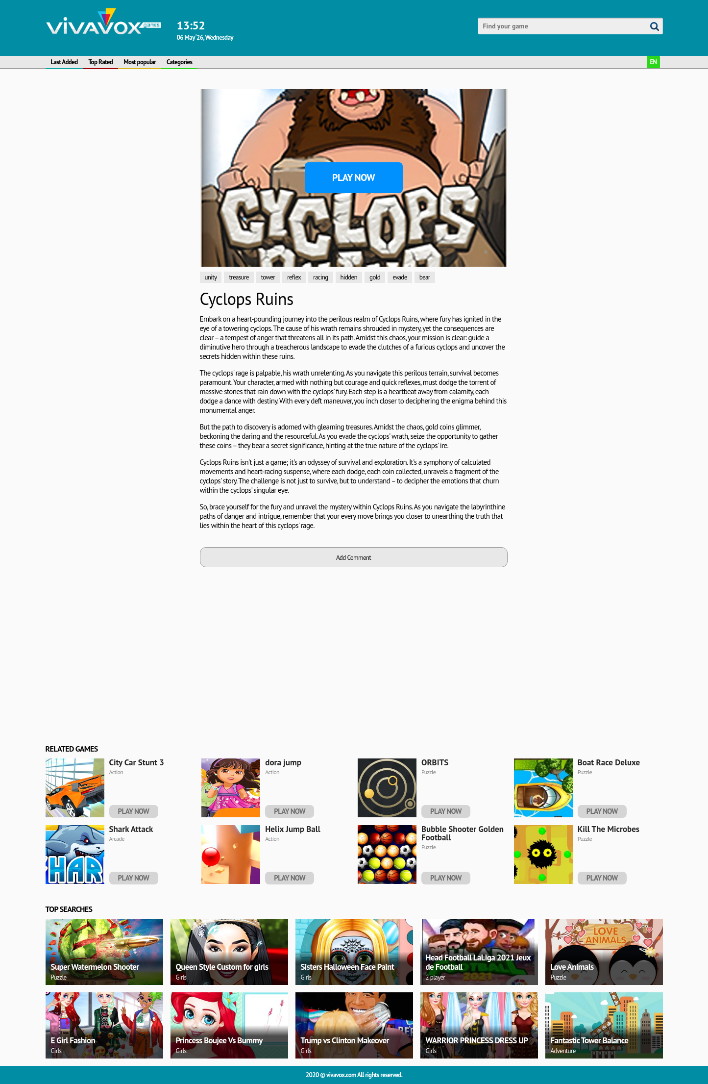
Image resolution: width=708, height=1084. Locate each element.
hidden (349, 277)
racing (320, 277)
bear (424, 277)
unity (211, 277)
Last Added (64, 62)
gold (374, 277)
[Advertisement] (119, 150)
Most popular (139, 62)
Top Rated (101, 62)
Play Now (353, 177)
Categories (179, 62)
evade (399, 277)
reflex (294, 277)
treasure (238, 277)
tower (268, 277)
